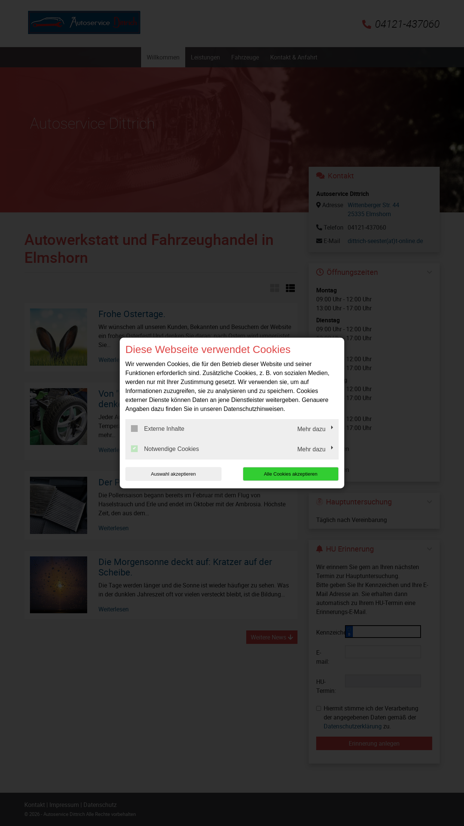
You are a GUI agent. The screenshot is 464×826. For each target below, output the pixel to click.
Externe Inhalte (157, 428)
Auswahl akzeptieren (173, 474)
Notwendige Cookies (165, 448)
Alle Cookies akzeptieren (290, 474)
